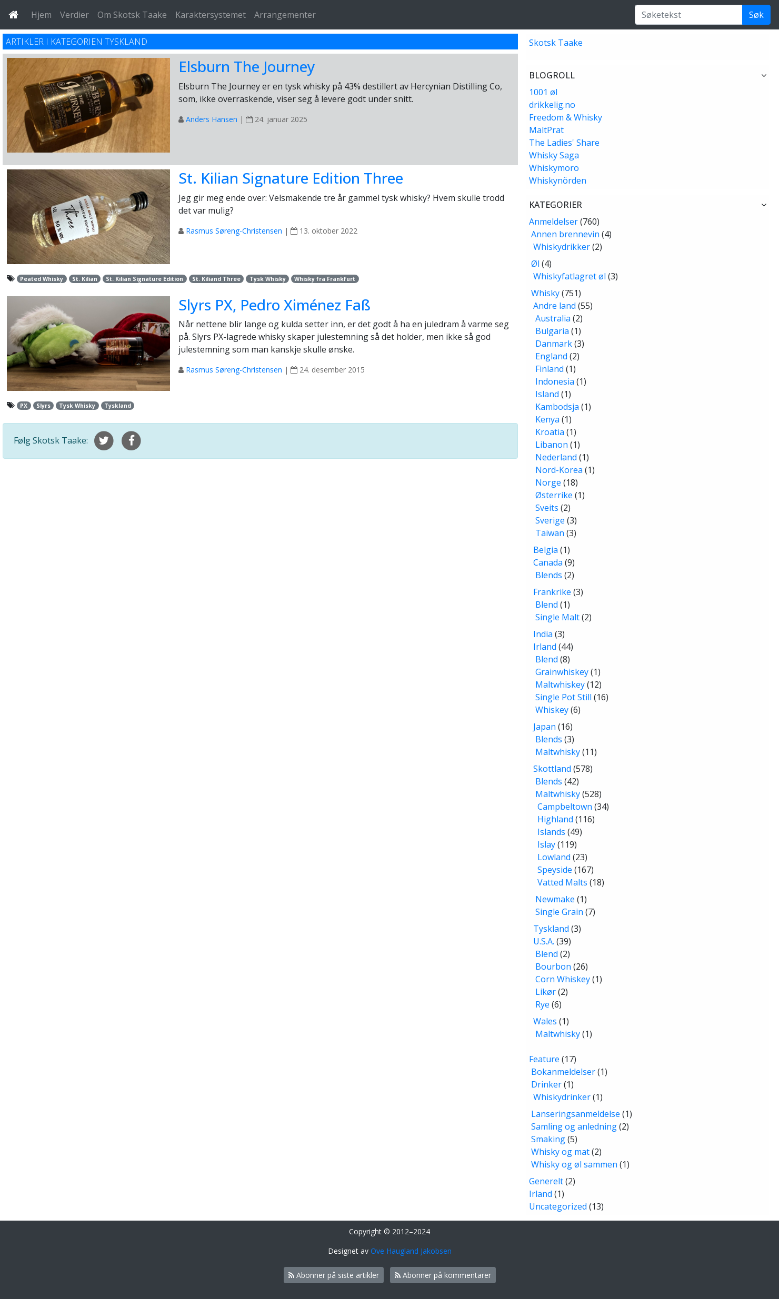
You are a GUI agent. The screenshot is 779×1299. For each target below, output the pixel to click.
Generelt (546, 1181)
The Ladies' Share (564, 142)
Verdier (74, 15)
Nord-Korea (559, 470)
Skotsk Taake (556, 42)
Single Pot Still (563, 697)
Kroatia (549, 432)
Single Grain (559, 912)
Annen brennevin (565, 234)
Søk (756, 15)
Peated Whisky (41, 279)
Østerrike (554, 495)
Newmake (555, 899)
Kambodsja (557, 406)
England (551, 356)
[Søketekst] (689, 15)
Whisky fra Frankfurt (324, 279)
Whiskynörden (557, 180)
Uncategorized (558, 1206)
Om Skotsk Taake (132, 15)
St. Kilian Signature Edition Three (290, 178)
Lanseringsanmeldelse (575, 1114)
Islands (551, 832)
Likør (545, 992)
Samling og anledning (574, 1126)
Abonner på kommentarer (443, 1275)
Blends (548, 575)
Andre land (554, 305)
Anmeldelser (553, 221)
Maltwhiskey (560, 684)
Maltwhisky (557, 752)
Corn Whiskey (562, 979)
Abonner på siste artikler (333, 1275)
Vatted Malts (562, 882)
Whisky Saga (554, 155)
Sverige (550, 520)
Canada (548, 562)
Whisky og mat (560, 1151)
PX (23, 405)
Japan (544, 726)
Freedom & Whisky (565, 117)
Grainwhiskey (561, 672)
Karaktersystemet (210, 15)
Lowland (554, 857)
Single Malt (557, 617)
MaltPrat (546, 130)
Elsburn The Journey (246, 66)
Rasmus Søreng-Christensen (234, 231)
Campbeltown (564, 806)
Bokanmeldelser (563, 1072)
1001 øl (543, 92)
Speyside (554, 869)
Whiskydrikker (561, 247)
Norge (548, 482)
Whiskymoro (554, 168)
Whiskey (551, 710)
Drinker (546, 1084)
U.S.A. (543, 941)
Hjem (41, 15)
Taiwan (549, 533)
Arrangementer (285, 15)
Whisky (545, 293)
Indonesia (554, 381)
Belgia (545, 550)
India (543, 634)
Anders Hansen (211, 119)
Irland (544, 646)
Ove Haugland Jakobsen (411, 1251)
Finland (549, 369)
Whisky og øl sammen (574, 1164)
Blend (546, 604)
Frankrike (552, 592)
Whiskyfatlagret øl (569, 276)
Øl (535, 263)
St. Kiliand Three (216, 279)
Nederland (556, 457)
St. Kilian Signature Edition (144, 279)
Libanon (551, 444)
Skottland (552, 768)
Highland (555, 819)
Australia (553, 318)
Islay (546, 844)
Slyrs (43, 405)
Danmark (553, 343)
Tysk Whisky (267, 279)
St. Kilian (84, 279)
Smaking (548, 1139)
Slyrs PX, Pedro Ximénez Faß (274, 305)
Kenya (547, 419)
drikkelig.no (552, 104)
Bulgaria (552, 331)
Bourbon (553, 966)
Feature (544, 1059)
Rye (542, 1004)
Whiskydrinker (562, 1097)
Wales (545, 1021)
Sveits (546, 507)
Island (547, 394)
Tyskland (117, 405)
